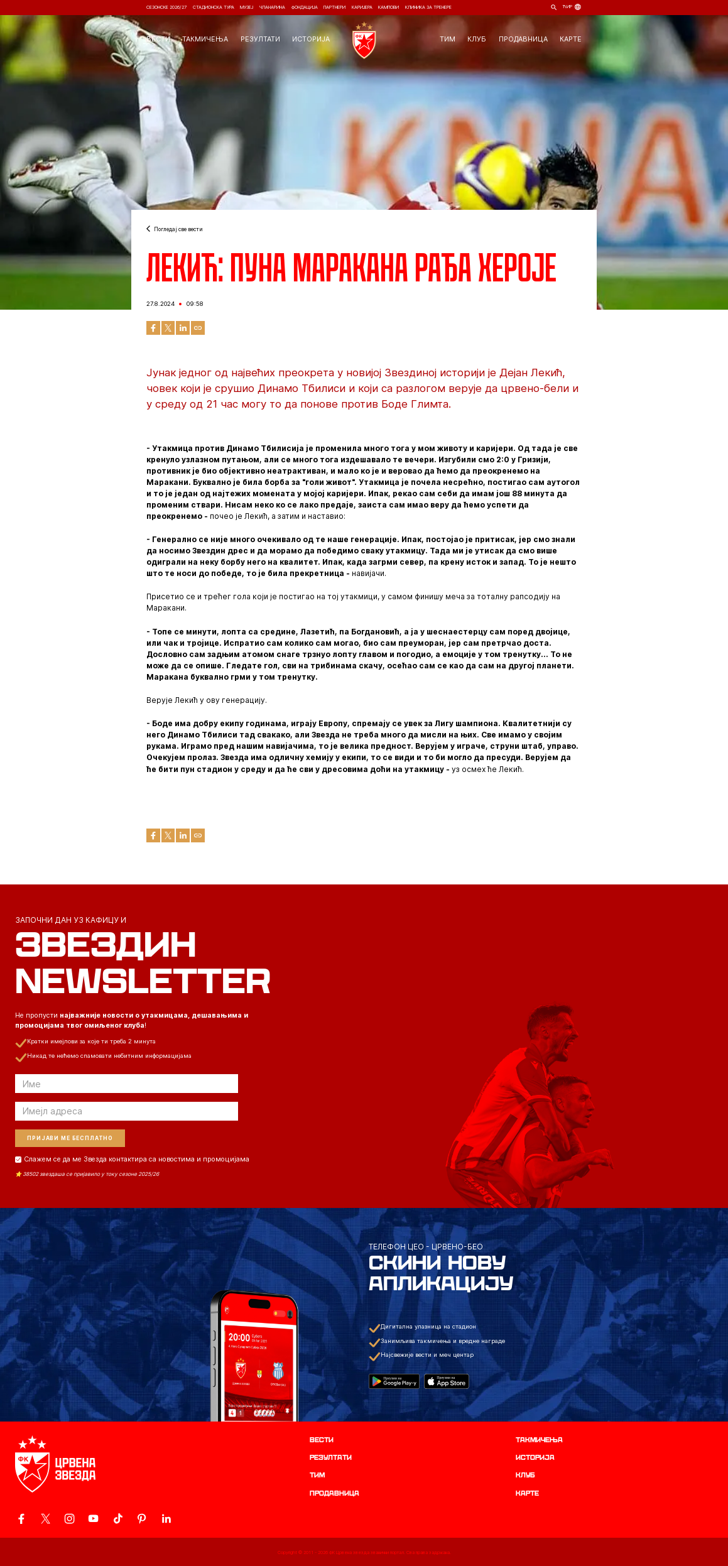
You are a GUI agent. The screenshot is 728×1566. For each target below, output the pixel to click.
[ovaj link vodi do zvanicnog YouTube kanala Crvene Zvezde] (93, 1519)
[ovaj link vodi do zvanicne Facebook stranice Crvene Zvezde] (21, 1519)
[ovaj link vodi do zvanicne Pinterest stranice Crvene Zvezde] (142, 1519)
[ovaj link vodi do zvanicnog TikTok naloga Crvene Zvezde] (118, 1519)
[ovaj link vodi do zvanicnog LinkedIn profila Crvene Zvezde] (166, 1519)
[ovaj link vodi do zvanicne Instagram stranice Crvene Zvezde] (69, 1519)
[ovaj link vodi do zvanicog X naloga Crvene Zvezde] (46, 1519)
